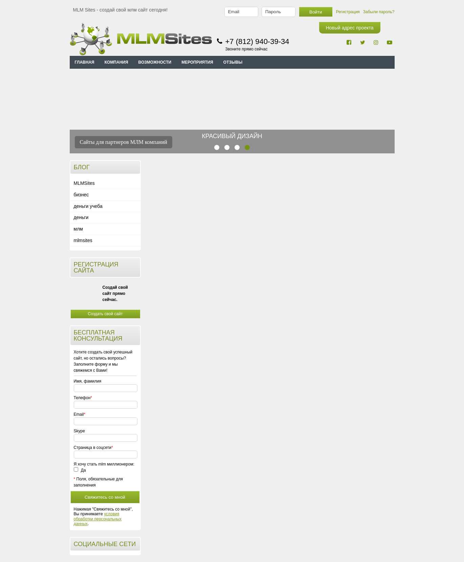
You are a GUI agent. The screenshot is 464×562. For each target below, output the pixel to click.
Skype (79, 431)
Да (80, 470)
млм (78, 229)
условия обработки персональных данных (97, 519)
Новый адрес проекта (350, 27)
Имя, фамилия (88, 381)
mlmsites (83, 240)
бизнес (81, 194)
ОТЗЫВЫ (232, 62)
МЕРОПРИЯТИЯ (197, 62)
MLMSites (84, 183)
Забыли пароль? (379, 11)
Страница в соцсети (92, 447)
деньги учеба (88, 206)
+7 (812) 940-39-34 (257, 41)
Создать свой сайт (105, 313)
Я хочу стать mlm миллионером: (104, 464)
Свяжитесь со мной (105, 497)
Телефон (82, 397)
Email (79, 414)
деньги (81, 217)
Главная (84, 62)
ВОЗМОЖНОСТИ (155, 62)
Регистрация (348, 11)
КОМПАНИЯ (116, 62)
